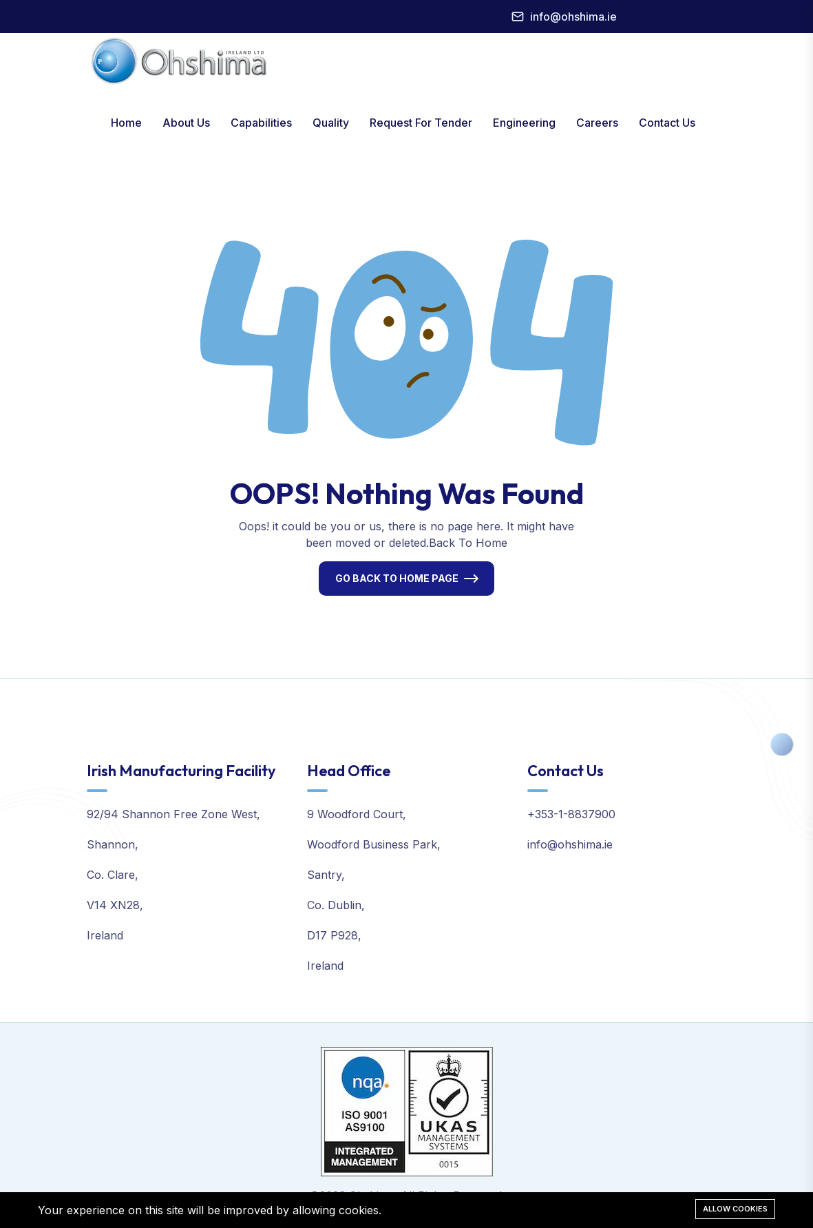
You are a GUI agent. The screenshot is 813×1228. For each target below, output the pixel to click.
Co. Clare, (112, 875)
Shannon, (112, 844)
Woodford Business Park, (374, 844)
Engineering (524, 122)
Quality (331, 122)
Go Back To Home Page (396, 578)
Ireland (105, 935)
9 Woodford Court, (356, 814)
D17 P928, (334, 935)
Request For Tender (421, 122)
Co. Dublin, (336, 905)
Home (126, 122)
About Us (186, 122)
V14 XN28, (115, 905)
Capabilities (261, 122)
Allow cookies (735, 1209)
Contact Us (667, 122)
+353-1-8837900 (571, 814)
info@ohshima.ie (573, 16)
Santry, (326, 875)
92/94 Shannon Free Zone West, (173, 814)
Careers (597, 122)
